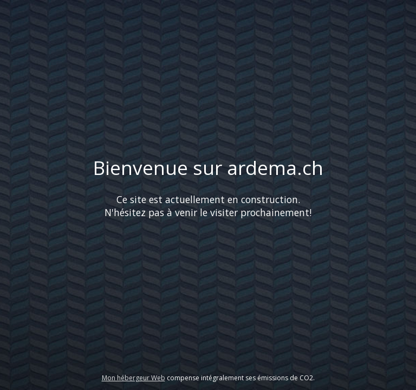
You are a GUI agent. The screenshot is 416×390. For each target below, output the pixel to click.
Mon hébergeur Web (133, 377)
